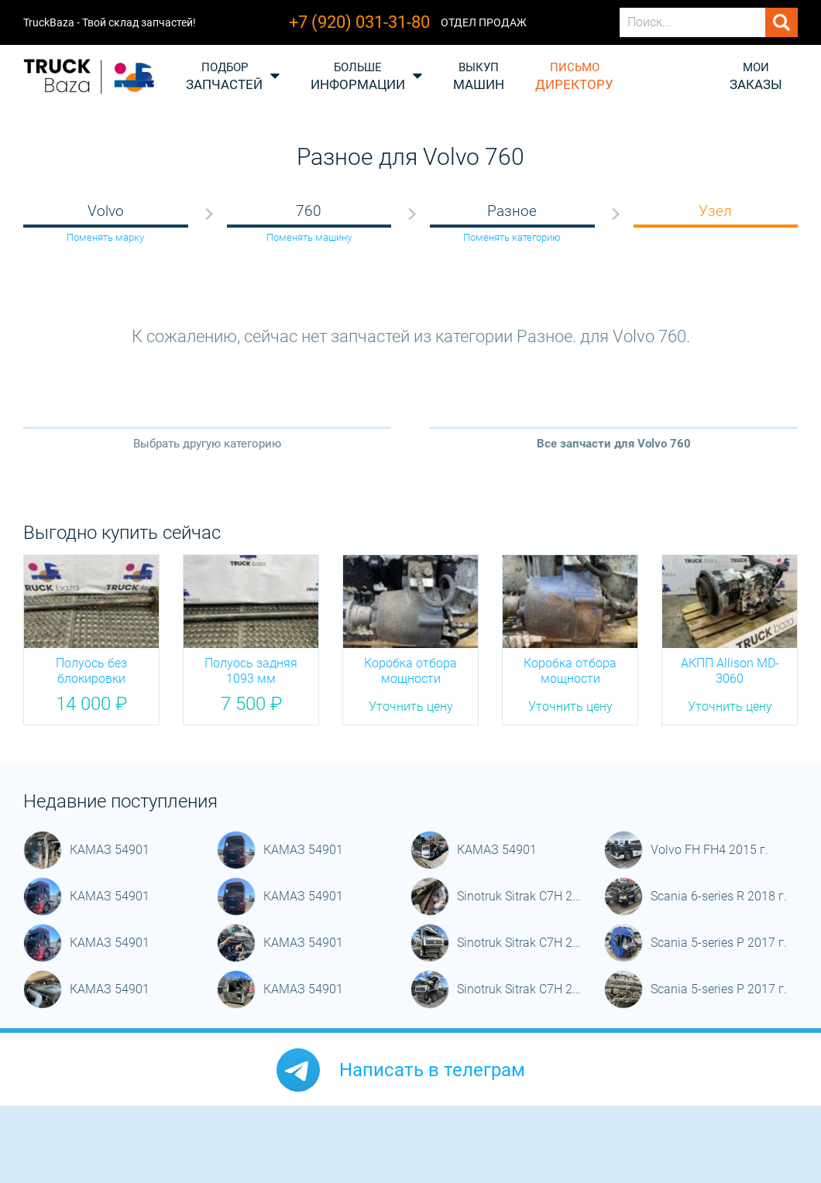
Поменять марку (105, 237)
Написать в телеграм (432, 1070)
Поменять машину (309, 237)
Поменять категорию (512, 237)
